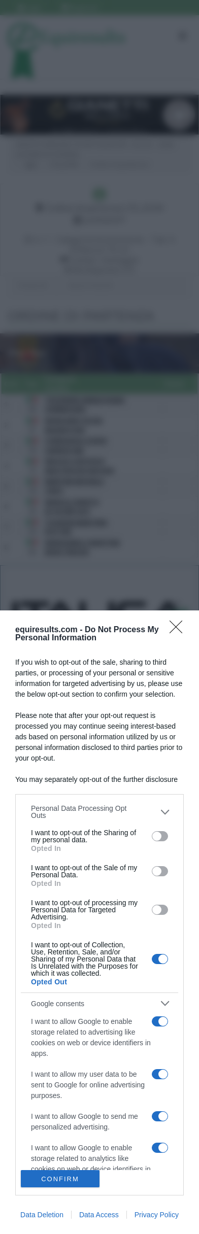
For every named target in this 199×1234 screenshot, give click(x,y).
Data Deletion (41, 1215)
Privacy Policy (157, 1215)
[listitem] (99, 812)
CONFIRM (60, 1179)
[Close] (179, 630)
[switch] (160, 836)
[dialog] (99, 922)
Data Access (99, 1215)
